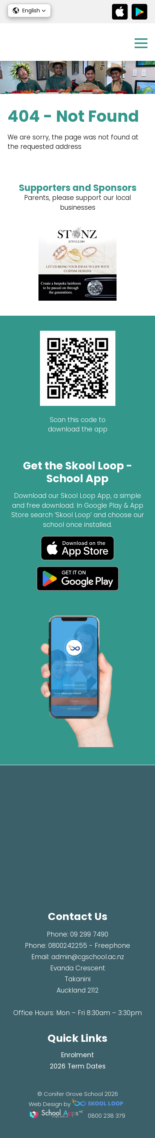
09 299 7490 (89, 934)
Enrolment (77, 1054)
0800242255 (67, 945)
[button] (29, 10)
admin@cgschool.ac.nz (87, 956)
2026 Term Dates (78, 1066)
